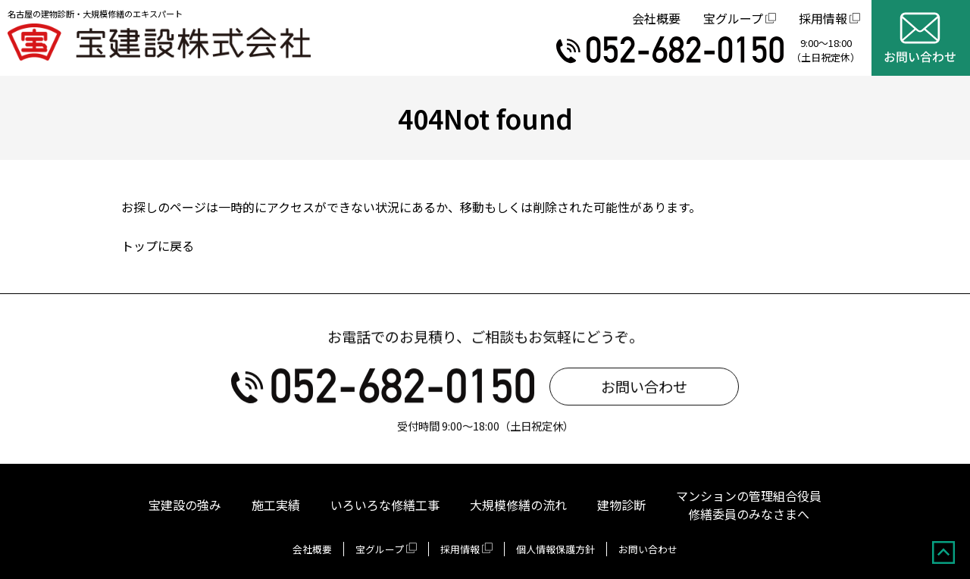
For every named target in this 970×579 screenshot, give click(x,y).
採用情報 (823, 18)
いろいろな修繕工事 (385, 505)
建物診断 (621, 505)
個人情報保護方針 (555, 549)
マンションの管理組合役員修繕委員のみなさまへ (748, 505)
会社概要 (656, 18)
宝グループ (733, 18)
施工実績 (276, 505)
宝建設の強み (185, 505)
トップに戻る (157, 245)
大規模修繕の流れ (518, 505)
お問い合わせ (644, 388)
